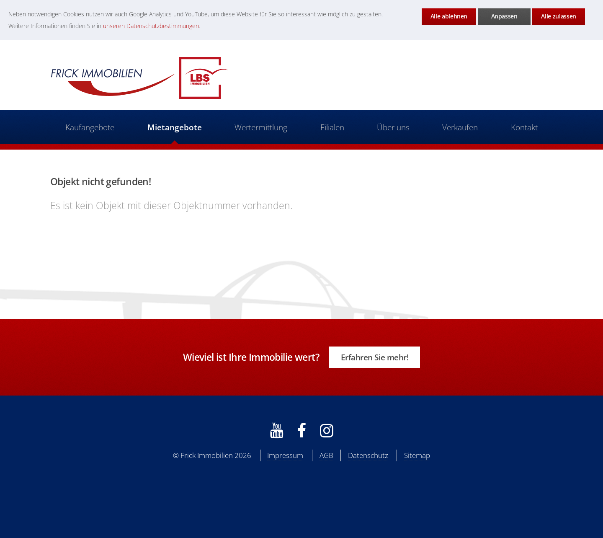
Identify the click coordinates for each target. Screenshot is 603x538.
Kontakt (524, 127)
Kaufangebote (89, 127)
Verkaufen (460, 127)
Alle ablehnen (448, 16)
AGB (326, 455)
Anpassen (504, 16)
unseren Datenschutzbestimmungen (151, 26)
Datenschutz (368, 455)
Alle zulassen (558, 16)
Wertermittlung (260, 127)
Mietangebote (174, 127)
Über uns (393, 127)
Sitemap (417, 455)
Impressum (285, 455)
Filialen (332, 127)
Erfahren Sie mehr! (375, 357)
